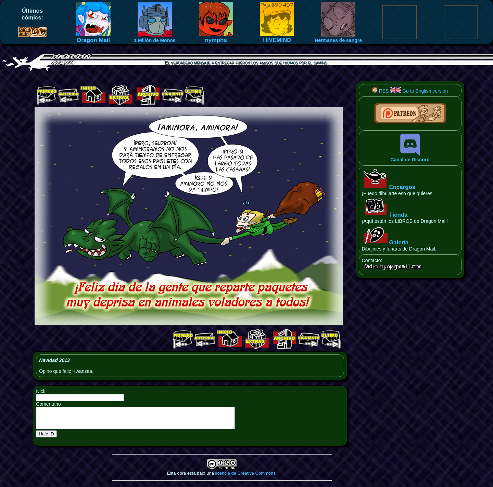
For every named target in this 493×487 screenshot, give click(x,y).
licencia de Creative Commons (245, 477)
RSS (380, 91)
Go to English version (419, 91)
